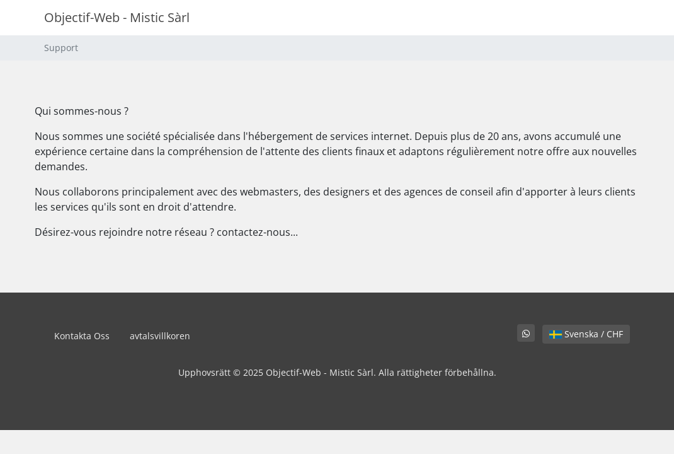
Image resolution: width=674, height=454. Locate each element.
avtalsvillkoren (160, 336)
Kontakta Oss (82, 336)
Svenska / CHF (586, 334)
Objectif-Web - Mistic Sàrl (117, 17)
